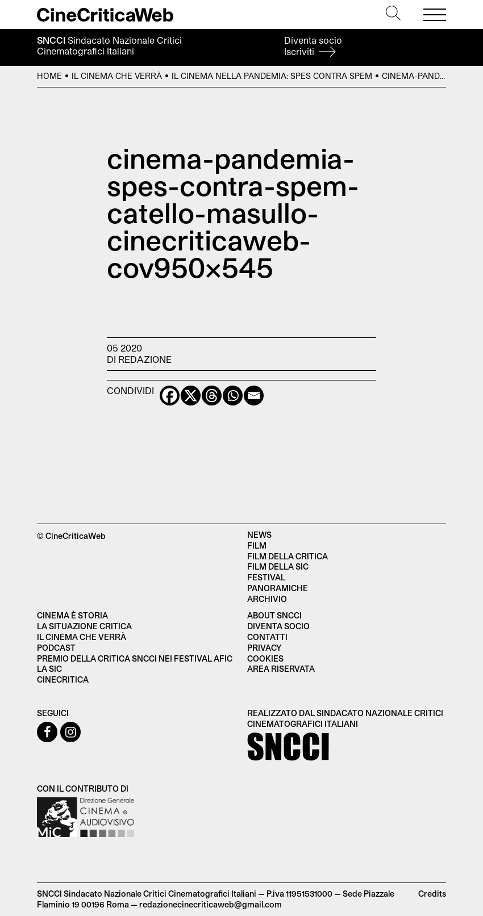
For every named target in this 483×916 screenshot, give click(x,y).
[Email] (254, 395)
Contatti (267, 637)
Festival (266, 577)
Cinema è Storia (72, 615)
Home (49, 76)
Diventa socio (313, 46)
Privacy (264, 648)
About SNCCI (274, 615)
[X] (191, 395)
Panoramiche (277, 588)
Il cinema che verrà (117, 76)
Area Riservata (281, 669)
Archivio (267, 599)
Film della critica (287, 556)
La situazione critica (84, 626)
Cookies (265, 658)
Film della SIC (278, 566)
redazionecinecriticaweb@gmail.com (210, 904)
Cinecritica (63, 679)
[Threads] (212, 395)
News (259, 534)
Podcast (56, 648)
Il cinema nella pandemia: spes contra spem (272, 76)
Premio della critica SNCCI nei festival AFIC (134, 658)
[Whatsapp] (233, 395)
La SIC (49, 669)
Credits (432, 893)
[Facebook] (170, 395)
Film (257, 545)
